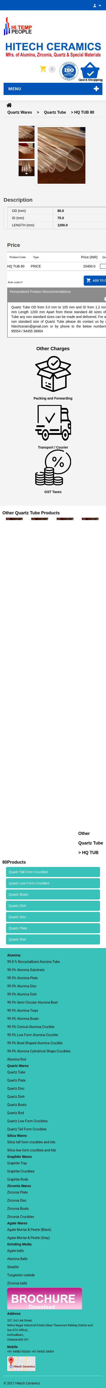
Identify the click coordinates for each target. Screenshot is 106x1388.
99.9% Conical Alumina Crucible (30, 1027)
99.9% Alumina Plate (22, 978)
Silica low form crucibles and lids (31, 1150)
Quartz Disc (15, 1088)
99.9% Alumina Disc (22, 986)
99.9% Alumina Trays (22, 1010)
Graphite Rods (17, 1179)
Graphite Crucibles (20, 1171)
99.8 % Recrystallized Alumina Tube (33, 962)
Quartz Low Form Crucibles (27, 1121)
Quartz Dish (16, 1097)
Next (26, 173)
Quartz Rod (15, 1113)
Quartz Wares (19, 112)
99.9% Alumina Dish (22, 994)
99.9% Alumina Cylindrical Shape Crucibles (39, 1051)
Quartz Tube (55, 112)
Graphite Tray (17, 1163)
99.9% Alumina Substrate (26, 970)
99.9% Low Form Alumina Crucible (32, 1035)
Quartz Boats (17, 1105)
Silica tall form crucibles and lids (31, 1142)
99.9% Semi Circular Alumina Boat (32, 1002)
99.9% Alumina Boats (23, 1019)
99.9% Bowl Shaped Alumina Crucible (34, 1043)
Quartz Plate (16, 1080)
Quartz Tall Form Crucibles (27, 1129)
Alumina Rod (16, 1059)
